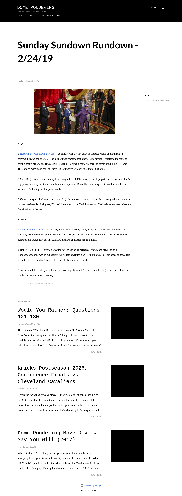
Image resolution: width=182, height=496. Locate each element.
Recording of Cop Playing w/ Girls (37, 153)
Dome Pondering (35, 7)
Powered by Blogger (91, 485)
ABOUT (30, 15)
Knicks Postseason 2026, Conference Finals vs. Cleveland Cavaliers (52, 375)
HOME (19, 15)
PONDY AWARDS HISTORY (49, 15)
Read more (96, 352)
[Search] (153, 8)
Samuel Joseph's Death (31, 229)
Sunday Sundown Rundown (157, 100)
